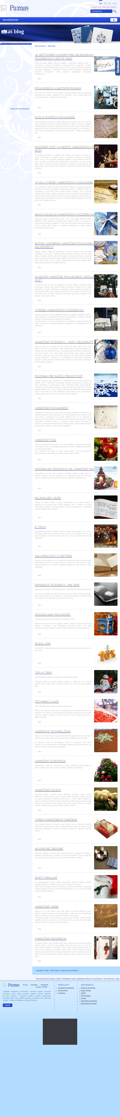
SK (100, 3)
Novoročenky (40, 46)
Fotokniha (61, 993)
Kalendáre (9, 89)
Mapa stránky (86, 991)
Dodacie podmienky (88, 988)
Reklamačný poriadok (89, 1004)
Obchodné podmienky (89, 1001)
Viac (39, 79)
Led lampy (9, 82)
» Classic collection (15, 47)
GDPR (83, 993)
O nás (25, 985)
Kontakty (34, 985)
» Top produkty (12, 61)
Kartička (8, 68)
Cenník (83, 998)
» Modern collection (15, 54)
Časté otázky (85, 996)
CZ (105, 3)
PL (109, 3)
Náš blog (51, 46)
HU (115, 3)
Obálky (7, 75)
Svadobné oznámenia (66, 988)
